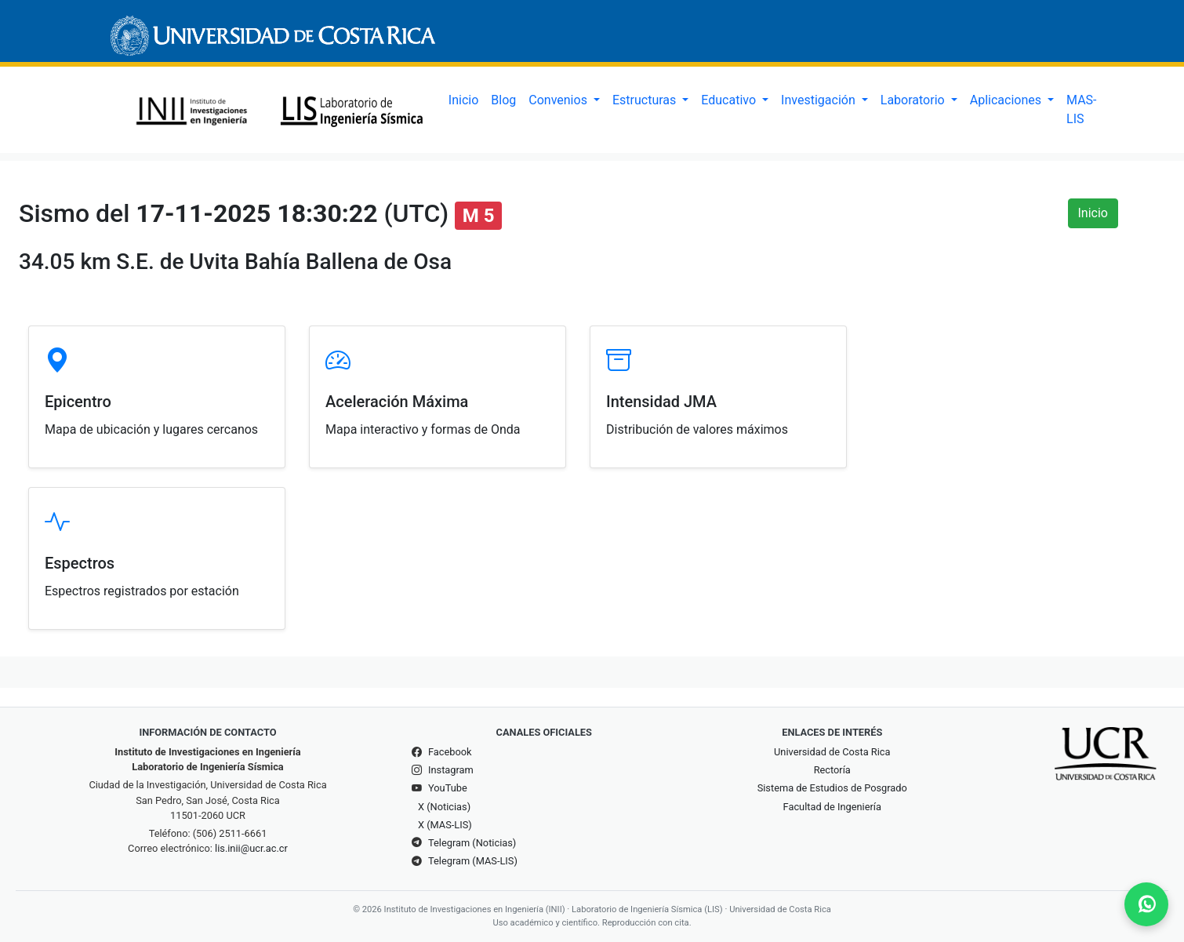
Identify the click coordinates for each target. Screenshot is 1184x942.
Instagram (451, 770)
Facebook (450, 752)
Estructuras (645, 100)
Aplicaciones (1007, 100)
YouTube (447, 788)
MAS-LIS (1081, 109)
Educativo (730, 100)
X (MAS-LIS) (445, 825)
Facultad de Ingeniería (832, 807)
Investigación (820, 100)
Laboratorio (914, 100)
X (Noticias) (444, 807)
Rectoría (832, 770)
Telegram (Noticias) (472, 843)
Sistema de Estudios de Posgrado (832, 788)
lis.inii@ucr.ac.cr (251, 848)
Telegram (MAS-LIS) (473, 861)
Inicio (463, 100)
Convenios (559, 100)
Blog (503, 100)
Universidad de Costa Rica (832, 752)
